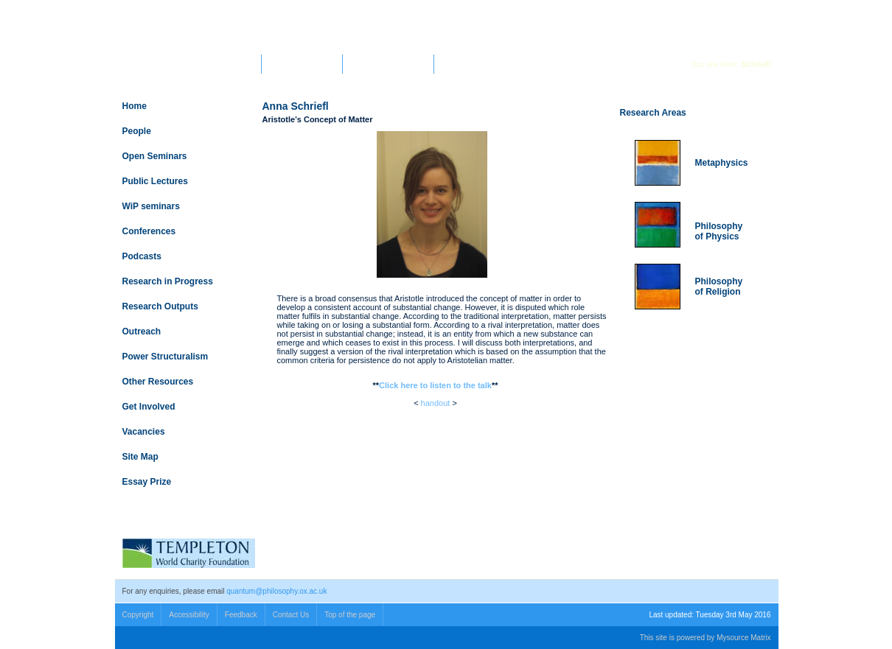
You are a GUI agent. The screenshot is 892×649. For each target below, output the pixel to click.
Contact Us (291, 615)
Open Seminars (154, 156)
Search (667, 12)
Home (134, 106)
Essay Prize (147, 482)
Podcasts (141, 256)
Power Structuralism (165, 356)
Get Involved (148, 406)
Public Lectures (155, 181)
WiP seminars (151, 206)
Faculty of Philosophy (302, 64)
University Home (229, 64)
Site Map (140, 457)
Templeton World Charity (388, 64)
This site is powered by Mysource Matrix (705, 638)
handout (435, 403)
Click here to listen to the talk (435, 385)
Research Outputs (160, 306)
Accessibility (189, 615)
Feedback (241, 615)
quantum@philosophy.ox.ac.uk (276, 591)
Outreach (141, 331)
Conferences (149, 231)
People (136, 131)
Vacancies (143, 432)
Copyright (138, 615)
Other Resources (158, 381)
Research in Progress (167, 281)
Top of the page (349, 615)
